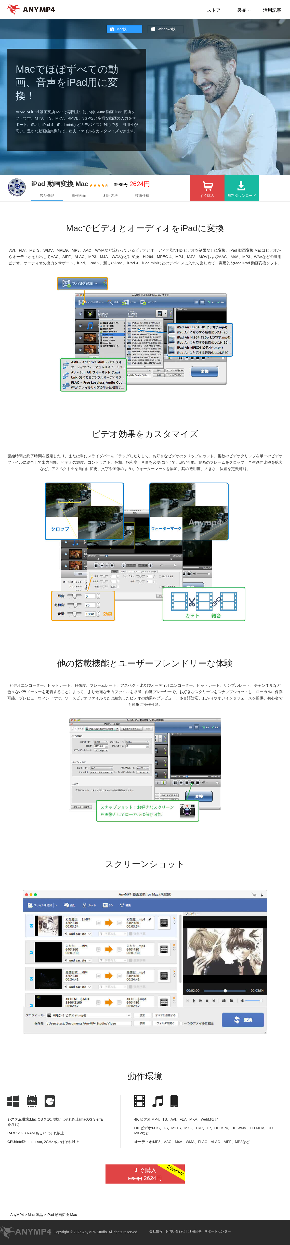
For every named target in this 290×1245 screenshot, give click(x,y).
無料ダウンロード (242, 195)
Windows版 (166, 29)
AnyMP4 (17, 1215)
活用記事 (272, 10)
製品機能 (47, 195)
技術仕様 (142, 195)
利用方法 (110, 195)
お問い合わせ (175, 1231)
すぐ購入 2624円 (156, 1174)
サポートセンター (217, 1231)
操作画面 (79, 195)
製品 (241, 10)
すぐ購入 (207, 195)
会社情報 (156, 1231)
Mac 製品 (35, 1215)
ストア (214, 10)
